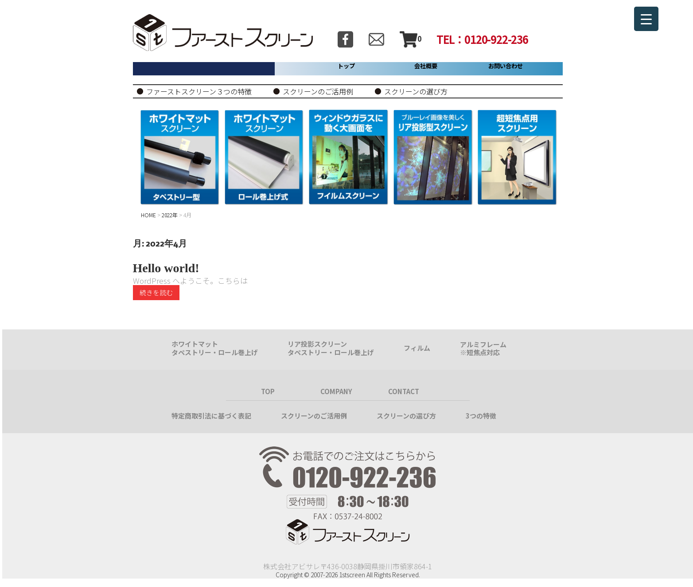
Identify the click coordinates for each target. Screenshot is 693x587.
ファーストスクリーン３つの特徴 (199, 91)
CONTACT (403, 391)
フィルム (417, 347)
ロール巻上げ (238, 352)
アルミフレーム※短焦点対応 (483, 348)
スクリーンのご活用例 (318, 91)
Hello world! (166, 268)
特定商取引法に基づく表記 (211, 415)
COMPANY (336, 391)
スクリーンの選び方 (416, 91)
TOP (268, 391)
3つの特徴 (481, 415)
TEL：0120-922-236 (482, 39)
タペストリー (191, 352)
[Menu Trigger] (646, 19)
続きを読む (156, 292)
